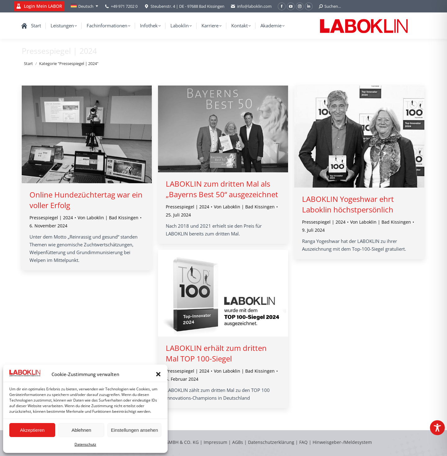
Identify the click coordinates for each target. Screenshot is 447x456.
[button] (158, 374)
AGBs (238, 442)
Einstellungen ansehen (134, 430)
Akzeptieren (32, 430)
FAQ (303, 442)
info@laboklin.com (251, 6)
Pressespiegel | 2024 (51, 218)
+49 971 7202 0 (124, 6)
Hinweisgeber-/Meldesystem (342, 442)
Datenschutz (85, 444)
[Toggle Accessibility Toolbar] (437, 428)
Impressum (215, 442)
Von (108, 218)
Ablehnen (81, 430)
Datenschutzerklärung (271, 442)
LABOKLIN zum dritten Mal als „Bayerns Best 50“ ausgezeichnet (222, 189)
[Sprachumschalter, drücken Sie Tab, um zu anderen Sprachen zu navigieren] (84, 6)
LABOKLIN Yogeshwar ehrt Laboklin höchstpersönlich (348, 204)
